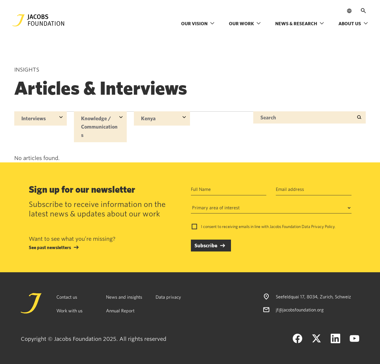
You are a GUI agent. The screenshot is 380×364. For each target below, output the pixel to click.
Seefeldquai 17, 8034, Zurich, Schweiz (313, 296)
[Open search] (363, 11)
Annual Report (120, 310)
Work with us (69, 310)
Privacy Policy (323, 226)
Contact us (66, 297)
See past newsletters (50, 247)
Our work (245, 23)
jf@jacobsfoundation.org (300, 309)
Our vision (198, 23)
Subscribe (205, 245)
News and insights (124, 297)
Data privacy (168, 297)
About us (353, 23)
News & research (299, 23)
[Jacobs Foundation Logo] (38, 20)
